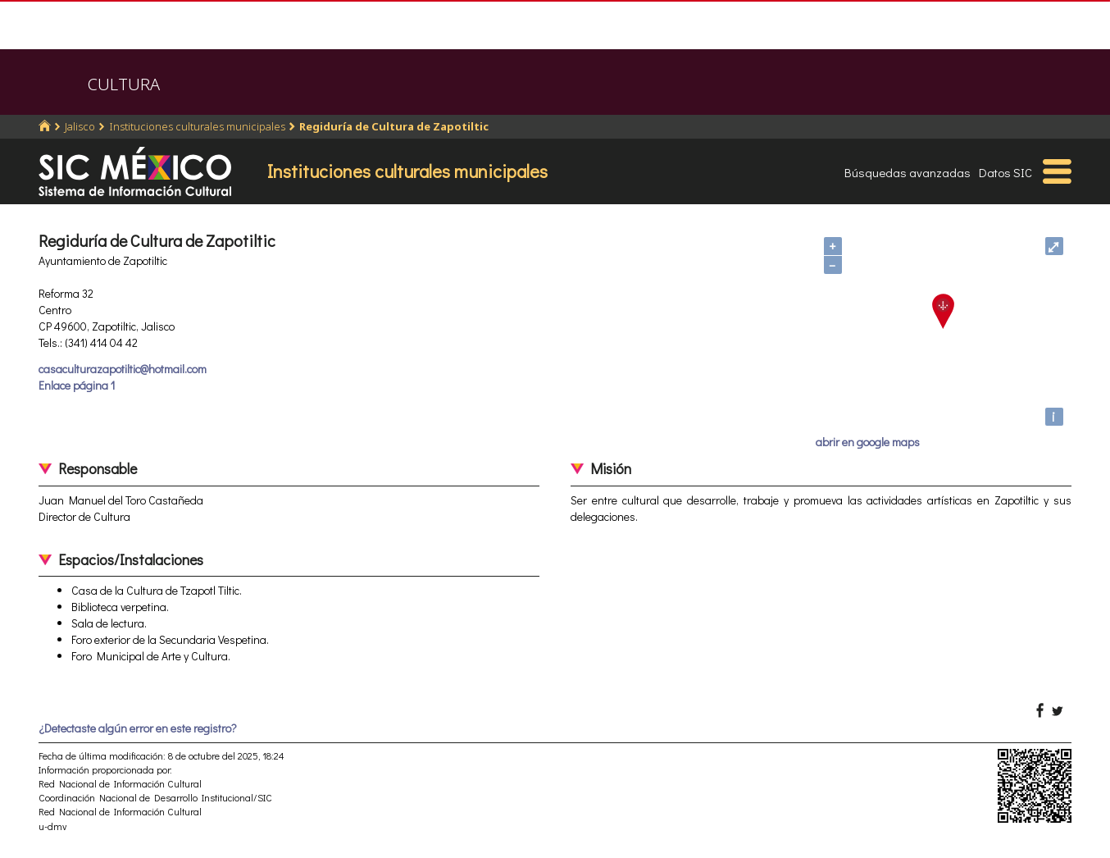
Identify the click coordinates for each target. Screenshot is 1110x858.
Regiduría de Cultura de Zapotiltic (394, 126)
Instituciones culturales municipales (197, 126)
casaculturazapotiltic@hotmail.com (123, 369)
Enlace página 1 (77, 385)
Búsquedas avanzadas (907, 172)
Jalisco (80, 126)
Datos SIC (1005, 172)
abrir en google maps (868, 442)
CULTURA (124, 84)
